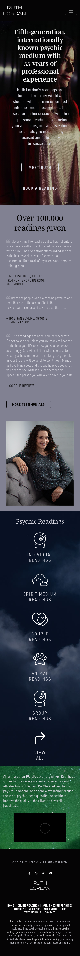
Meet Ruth (50, 909)
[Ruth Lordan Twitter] (43, 873)
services (51, 925)
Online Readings (28, 905)
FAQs (63, 909)
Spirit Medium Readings (57, 905)
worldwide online (47, 935)
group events (22, 932)
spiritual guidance (42, 932)
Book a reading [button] (40, 188)
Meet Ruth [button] (40, 167)
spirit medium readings (49, 939)
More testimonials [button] (28, 404)
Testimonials (32, 912)
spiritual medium (18, 925)
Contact (50, 912)
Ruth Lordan (16, 921)
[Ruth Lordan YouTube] (50, 873)
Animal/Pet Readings (27, 909)
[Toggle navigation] (71, 11)
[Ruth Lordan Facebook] (29, 873)
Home (10, 905)
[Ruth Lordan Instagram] (36, 873)
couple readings (29, 939)
